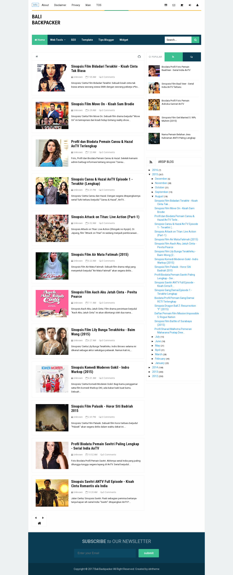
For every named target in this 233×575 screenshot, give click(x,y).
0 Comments (108, 77)
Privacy (76, 5)
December (161, 178)
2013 (155, 371)
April (158, 349)
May (158, 345)
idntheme (153, 569)
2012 (155, 376)
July (157, 336)
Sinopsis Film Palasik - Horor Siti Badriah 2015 (102, 408)
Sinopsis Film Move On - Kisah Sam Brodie (102, 104)
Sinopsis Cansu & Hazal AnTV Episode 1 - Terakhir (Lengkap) (102, 181)
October (160, 187)
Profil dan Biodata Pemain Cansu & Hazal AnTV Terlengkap (102, 143)
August (159, 196)
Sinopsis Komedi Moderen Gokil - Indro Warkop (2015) (100, 369)
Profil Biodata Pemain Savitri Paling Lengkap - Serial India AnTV (105, 446)
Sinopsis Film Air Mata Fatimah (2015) (100, 254)
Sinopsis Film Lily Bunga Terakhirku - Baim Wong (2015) (103, 332)
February (160, 358)
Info (35, 4)
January (160, 363)
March (159, 354)
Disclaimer (60, 5)
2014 (155, 367)
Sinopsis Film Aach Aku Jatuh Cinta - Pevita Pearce (104, 294)
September (162, 192)
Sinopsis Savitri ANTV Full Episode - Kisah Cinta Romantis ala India (102, 483)
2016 (155, 170)
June (158, 341)
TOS (98, 5)
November (161, 183)
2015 (155, 174)
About (45, 5)
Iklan (88, 5)
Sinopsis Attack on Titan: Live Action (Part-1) (105, 217)
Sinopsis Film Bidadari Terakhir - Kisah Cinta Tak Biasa (104, 68)
